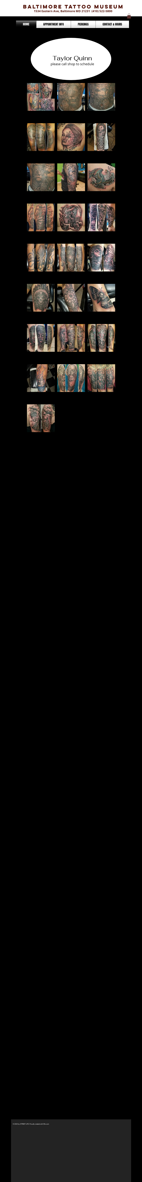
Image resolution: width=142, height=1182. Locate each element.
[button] (129, 16)
